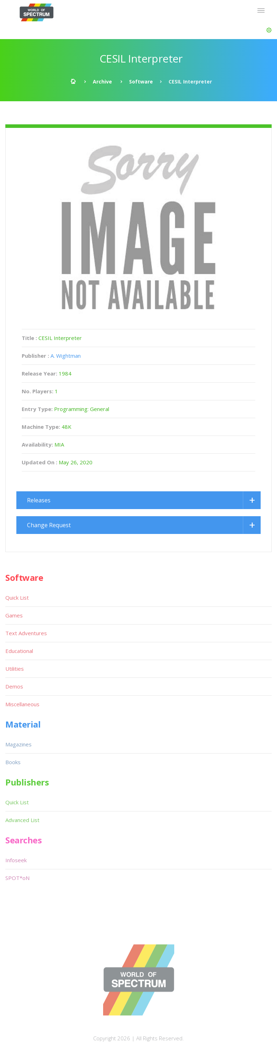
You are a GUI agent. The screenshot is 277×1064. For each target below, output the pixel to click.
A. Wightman (65, 355)
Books (13, 762)
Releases (38, 500)
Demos (14, 686)
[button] (269, 30)
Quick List (17, 597)
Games (14, 615)
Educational (19, 650)
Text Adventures (26, 633)
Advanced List (22, 819)
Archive (102, 81)
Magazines (18, 744)
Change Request (49, 525)
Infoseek (16, 860)
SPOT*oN (17, 877)
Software (141, 81)
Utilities (14, 668)
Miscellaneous (22, 704)
